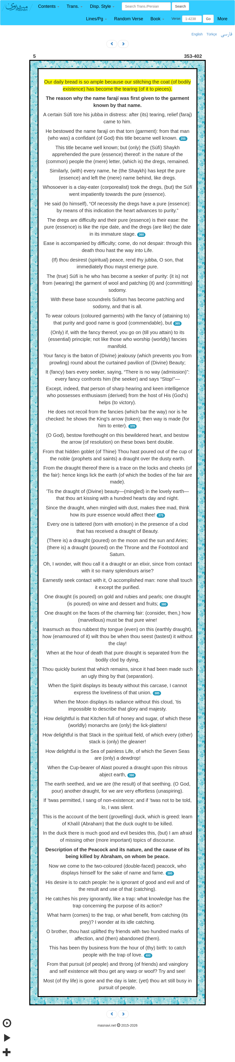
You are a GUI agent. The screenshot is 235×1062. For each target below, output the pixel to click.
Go (208, 19)
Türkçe (211, 34)
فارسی (226, 34)
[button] (48, 6)
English (197, 34)
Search (180, 6)
